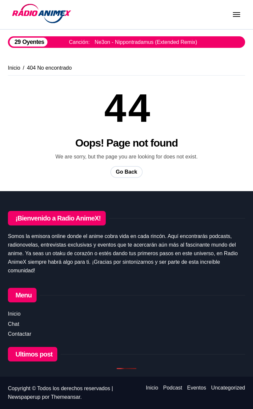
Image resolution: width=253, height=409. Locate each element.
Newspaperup (24, 397)
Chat (13, 324)
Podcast (172, 388)
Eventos (196, 388)
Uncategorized (228, 388)
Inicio (14, 314)
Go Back (126, 172)
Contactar (19, 334)
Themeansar (65, 397)
